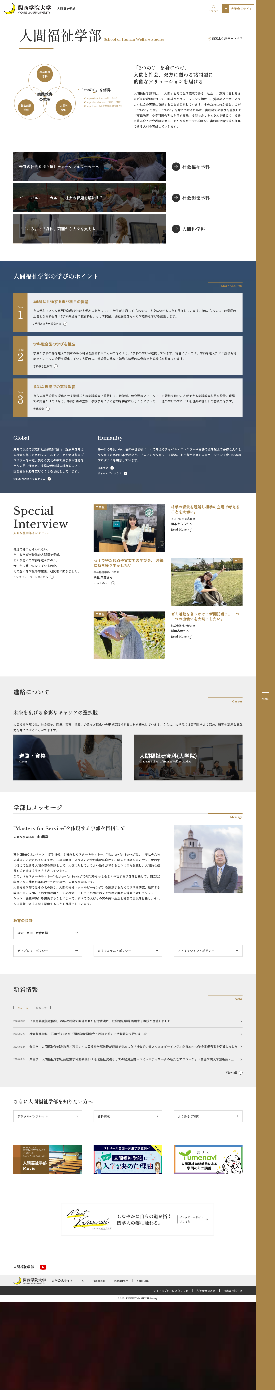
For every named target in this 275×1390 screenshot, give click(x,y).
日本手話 (103, 556)
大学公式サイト (241, 8)
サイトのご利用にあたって (169, 1378)
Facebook (99, 1368)
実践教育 (38, 497)
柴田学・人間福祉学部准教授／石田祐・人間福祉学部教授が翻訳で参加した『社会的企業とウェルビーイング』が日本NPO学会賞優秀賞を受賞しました (133, 1134)
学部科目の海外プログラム (29, 566)
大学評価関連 (204, 1378)
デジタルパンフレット (32, 1204)
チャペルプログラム (110, 561)
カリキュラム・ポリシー (114, 1038)
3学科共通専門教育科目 (47, 411)
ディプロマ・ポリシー (32, 1038)
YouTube (143, 1368)
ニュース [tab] (22, 1095)
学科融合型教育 (42, 454)
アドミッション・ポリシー (196, 1038)
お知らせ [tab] (41, 1095)
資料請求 (104, 1204)
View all (231, 1160)
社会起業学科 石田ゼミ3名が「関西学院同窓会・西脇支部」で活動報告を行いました (88, 1121)
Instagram (121, 1368)
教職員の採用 (231, 1378)
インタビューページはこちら (30, 665)
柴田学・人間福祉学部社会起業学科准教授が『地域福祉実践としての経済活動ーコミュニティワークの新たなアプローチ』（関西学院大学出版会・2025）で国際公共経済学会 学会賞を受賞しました (130, 1147)
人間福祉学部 (66, 8)
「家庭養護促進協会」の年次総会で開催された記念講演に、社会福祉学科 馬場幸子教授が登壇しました (100, 1109)
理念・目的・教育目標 (32, 1020)
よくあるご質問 (188, 1204)
